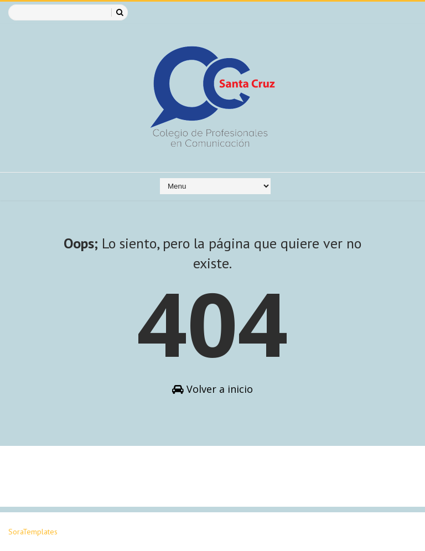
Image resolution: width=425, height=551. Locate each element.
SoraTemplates (33, 532)
